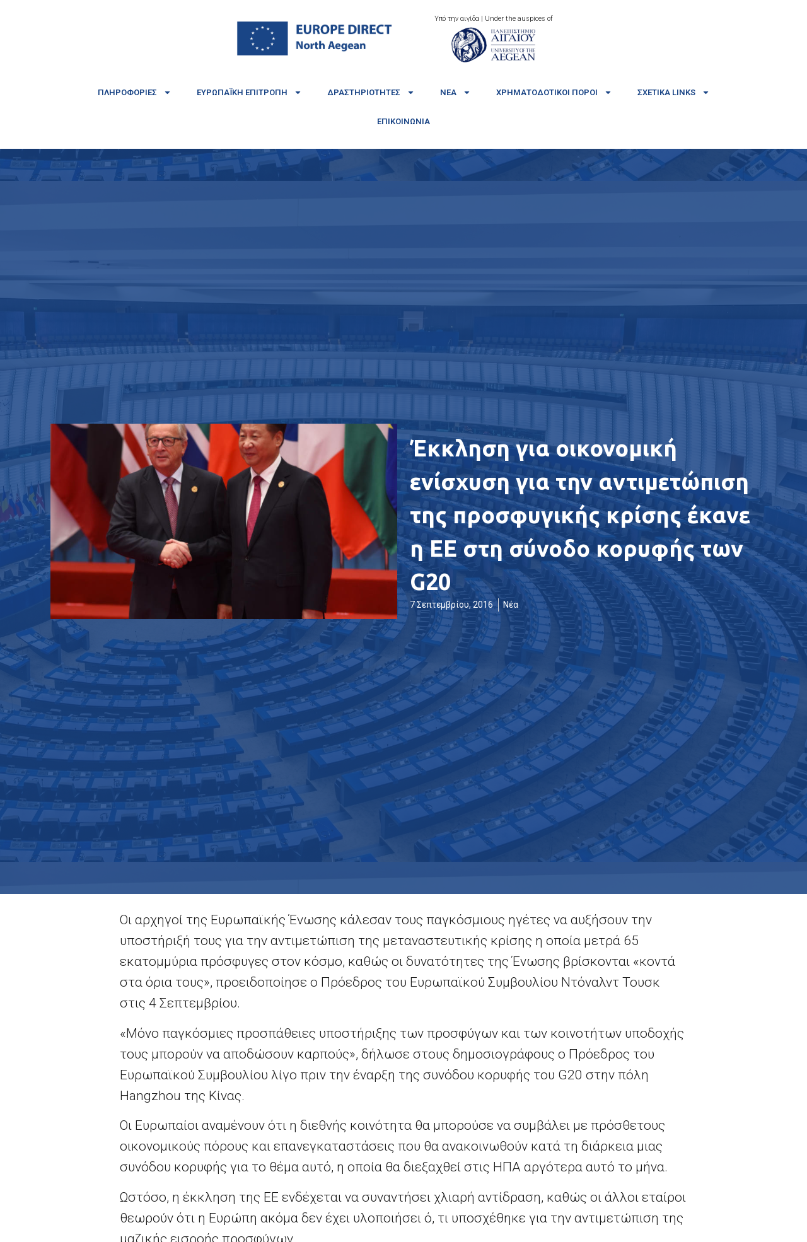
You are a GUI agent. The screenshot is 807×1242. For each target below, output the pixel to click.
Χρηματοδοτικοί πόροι (554, 92)
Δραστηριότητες (371, 92)
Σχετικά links (673, 92)
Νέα (455, 92)
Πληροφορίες (134, 92)
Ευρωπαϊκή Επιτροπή (249, 92)
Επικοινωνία (403, 121)
